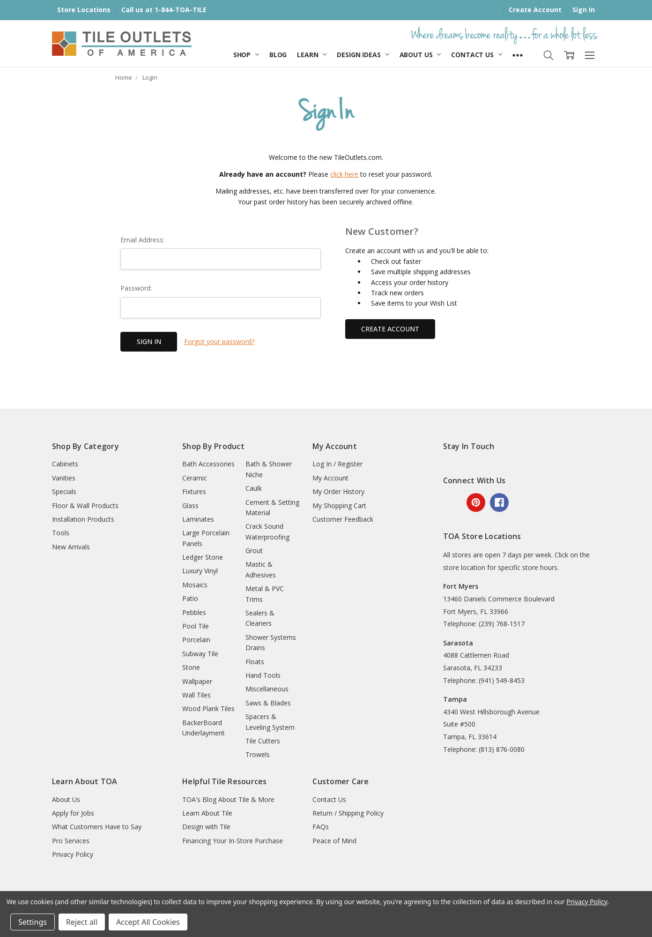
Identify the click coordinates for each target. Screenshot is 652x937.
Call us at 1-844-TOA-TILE (164, 9)
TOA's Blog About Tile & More (228, 799)
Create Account (535, 9)
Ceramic (194, 477)
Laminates (198, 519)
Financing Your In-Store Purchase (232, 840)
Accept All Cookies (148, 922)
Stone (191, 667)
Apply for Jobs (73, 813)
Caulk (253, 488)
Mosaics (194, 584)
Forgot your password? (219, 341)
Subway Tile (200, 653)
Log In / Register (337, 463)
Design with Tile (206, 826)
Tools (60, 532)
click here (344, 174)
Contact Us (476, 54)
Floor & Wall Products (85, 505)
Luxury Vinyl (200, 570)
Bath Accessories (208, 463)
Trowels (257, 754)
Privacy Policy (72, 854)
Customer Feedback (342, 519)
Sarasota (458, 642)
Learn (311, 54)
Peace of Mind (334, 840)
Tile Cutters (262, 740)
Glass (190, 505)
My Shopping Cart (339, 505)
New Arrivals (71, 546)
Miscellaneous (267, 688)
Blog (278, 54)
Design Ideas (363, 54)
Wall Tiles (196, 694)
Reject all (81, 922)
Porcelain (196, 639)
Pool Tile (195, 626)
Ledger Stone (202, 557)
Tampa (455, 699)
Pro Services (70, 840)
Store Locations (84, 9)
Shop (246, 54)
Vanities (63, 477)
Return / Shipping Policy (348, 813)
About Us (420, 54)
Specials (64, 491)
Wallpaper (197, 681)
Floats (254, 661)
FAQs (320, 826)
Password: (136, 288)
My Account (330, 477)
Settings (32, 922)
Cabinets (65, 463)
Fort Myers (460, 586)
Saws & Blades (268, 702)
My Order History (338, 491)
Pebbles (194, 612)
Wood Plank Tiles (208, 708)
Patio (190, 598)
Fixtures (194, 491)
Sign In (583, 9)
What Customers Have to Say (96, 826)
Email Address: (142, 239)
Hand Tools (263, 675)
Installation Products (83, 519)
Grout (254, 550)
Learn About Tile (207, 813)
